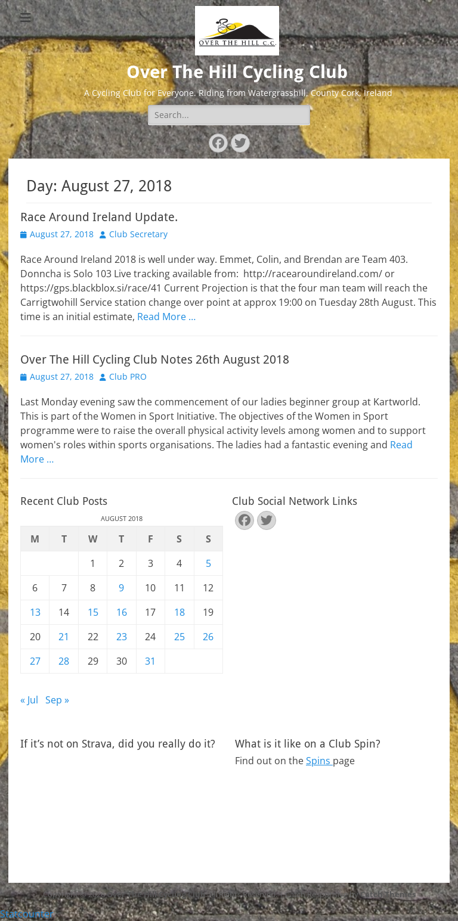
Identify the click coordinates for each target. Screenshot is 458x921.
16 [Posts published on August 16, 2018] (121, 612)
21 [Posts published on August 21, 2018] (63, 636)
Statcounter (27, 913)
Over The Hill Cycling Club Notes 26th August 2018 (154, 359)
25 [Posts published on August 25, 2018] (179, 636)
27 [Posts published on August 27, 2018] (35, 661)
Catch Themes (388, 894)
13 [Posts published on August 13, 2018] (35, 612)
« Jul (29, 699)
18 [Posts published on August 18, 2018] (179, 612)
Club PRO (128, 376)
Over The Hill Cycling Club (237, 71)
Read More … (166, 316)
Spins (319, 760)
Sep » (57, 699)
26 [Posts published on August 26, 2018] (208, 636)
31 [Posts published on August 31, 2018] (150, 661)
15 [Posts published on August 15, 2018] (93, 612)
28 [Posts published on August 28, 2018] (63, 661)
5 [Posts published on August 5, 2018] (208, 563)
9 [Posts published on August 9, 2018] (121, 587)
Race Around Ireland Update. (99, 217)
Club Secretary (138, 234)
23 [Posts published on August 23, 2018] (121, 636)
